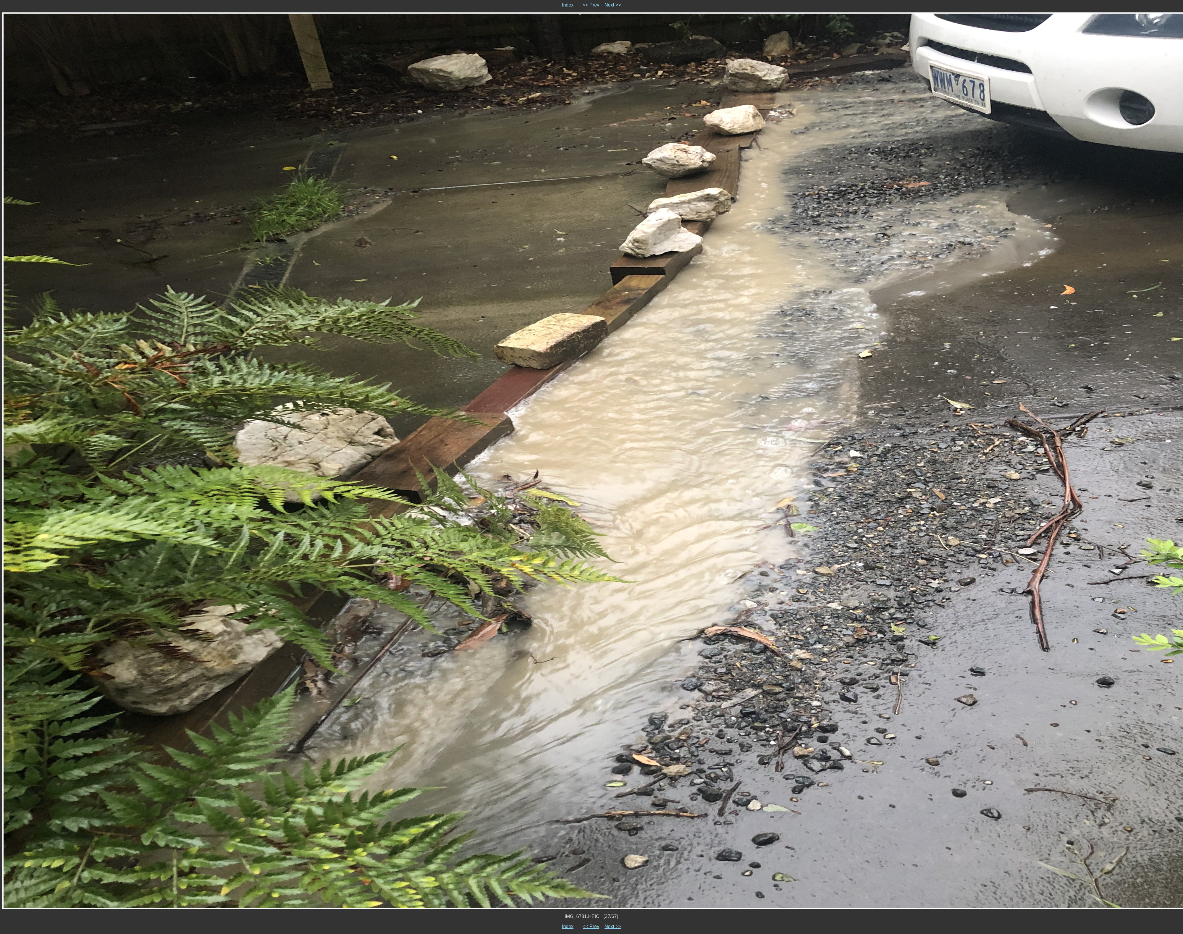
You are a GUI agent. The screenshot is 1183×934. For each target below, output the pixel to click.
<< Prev (591, 4)
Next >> (613, 4)
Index (567, 4)
